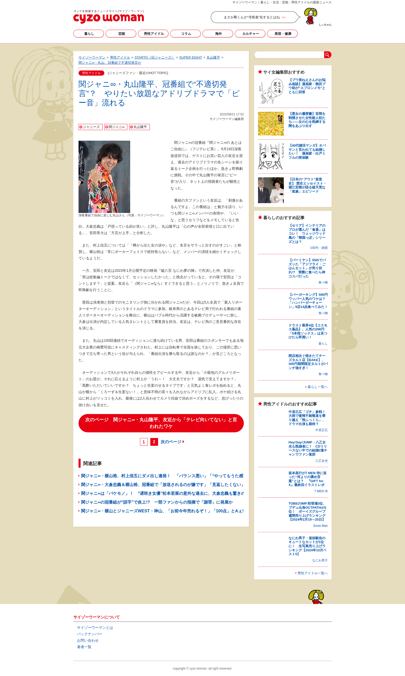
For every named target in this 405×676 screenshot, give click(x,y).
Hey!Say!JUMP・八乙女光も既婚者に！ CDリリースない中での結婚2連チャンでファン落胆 (308, 448)
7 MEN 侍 (321, 491)
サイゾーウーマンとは (95, 627)
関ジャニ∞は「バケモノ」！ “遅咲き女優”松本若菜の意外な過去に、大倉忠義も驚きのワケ (167, 493)
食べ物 (323, 282)
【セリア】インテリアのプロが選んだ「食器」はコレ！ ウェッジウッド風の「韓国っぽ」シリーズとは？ (307, 233)
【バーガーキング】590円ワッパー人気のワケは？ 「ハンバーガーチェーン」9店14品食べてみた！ (309, 301)
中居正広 (321, 430)
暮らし (89, 34)
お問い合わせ (88, 640)
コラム (186, 34)
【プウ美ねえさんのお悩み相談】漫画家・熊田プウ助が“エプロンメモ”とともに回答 (307, 86)
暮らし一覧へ (318, 387)
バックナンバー (89, 634)
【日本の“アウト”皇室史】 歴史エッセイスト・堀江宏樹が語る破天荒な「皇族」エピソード (307, 185)
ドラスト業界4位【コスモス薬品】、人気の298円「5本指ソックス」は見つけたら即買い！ (308, 331)
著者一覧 (84, 647)
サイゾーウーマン (108, 17)
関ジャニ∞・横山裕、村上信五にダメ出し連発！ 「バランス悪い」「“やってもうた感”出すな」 (171, 476)
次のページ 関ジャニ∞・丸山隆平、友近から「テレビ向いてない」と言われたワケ (161, 423)
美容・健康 (283, 34)
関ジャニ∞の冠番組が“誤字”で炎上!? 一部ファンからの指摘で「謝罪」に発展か (157, 502)
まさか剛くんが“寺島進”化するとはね (252, 17)
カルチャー (250, 34)
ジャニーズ (91, 127)
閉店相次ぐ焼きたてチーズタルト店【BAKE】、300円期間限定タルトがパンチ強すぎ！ (308, 362)
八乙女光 (321, 461)
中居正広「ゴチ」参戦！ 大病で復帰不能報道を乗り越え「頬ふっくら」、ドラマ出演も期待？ (309, 418)
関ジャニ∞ (116, 127)
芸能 (121, 34)
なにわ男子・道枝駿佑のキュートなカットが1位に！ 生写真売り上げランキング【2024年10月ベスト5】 (307, 546)
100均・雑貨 (319, 248)
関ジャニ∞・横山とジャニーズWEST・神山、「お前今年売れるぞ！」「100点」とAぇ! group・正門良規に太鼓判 (187, 511)
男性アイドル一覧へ (313, 573)
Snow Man (320, 526)
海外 (218, 34)
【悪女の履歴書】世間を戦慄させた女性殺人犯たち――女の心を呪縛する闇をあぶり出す (307, 120)
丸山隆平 (140, 127)
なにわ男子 (320, 560)
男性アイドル (154, 34)
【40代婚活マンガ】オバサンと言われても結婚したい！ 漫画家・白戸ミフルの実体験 (307, 152)
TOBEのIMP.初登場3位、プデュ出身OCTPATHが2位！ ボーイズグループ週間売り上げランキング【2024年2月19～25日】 (307, 511)
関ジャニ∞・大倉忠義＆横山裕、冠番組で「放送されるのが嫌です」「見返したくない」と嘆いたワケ (175, 484)
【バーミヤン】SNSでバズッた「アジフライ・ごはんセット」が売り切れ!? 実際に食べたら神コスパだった (307, 268)
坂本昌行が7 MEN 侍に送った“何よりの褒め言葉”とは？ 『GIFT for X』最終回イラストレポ (307, 479)
